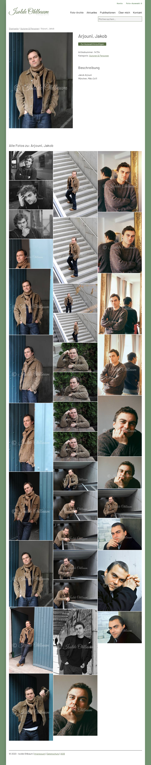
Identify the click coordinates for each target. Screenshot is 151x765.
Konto (120, 3)
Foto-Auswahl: (134, 3)
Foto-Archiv (77, 12)
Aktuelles (92, 12)
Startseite (14, 28)
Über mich (124, 12)
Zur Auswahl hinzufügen (92, 44)
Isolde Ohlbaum (29, 12)
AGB (63, 753)
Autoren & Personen (29, 28)
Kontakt (137, 12)
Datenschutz (53, 753)
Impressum (39, 753)
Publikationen (107, 12)
